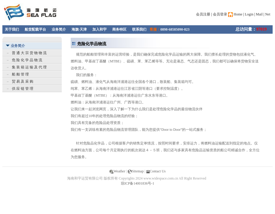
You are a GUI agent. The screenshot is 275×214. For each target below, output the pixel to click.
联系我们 (139, 29)
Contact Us (156, 171)
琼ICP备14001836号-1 (137, 183)
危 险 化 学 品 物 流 (27, 60)
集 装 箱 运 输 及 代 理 (29, 67)
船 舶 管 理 (20, 74)
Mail (259, 14)
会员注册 (203, 14)
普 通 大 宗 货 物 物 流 (29, 53)
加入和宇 (99, 29)
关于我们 (12, 29)
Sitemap (135, 171)
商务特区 (119, 29)
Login (249, 14)
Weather (117, 171)
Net (267, 14)
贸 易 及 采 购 (22, 81)
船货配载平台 (35, 29)
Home (235, 14)
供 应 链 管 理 (22, 88)
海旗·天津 (79, 29)
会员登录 (220, 14)
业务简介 (59, 29)
